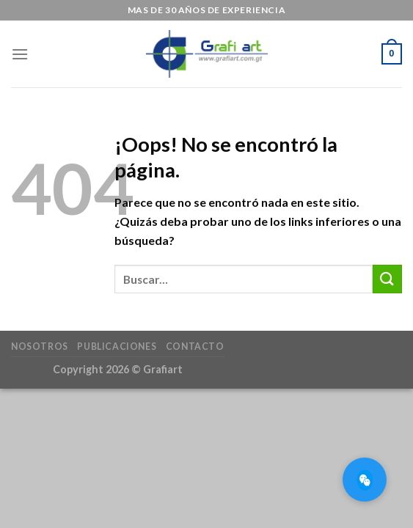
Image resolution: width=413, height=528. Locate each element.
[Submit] (387, 279)
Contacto (195, 346)
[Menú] (20, 54)
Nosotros (39, 346)
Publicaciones (116, 346)
